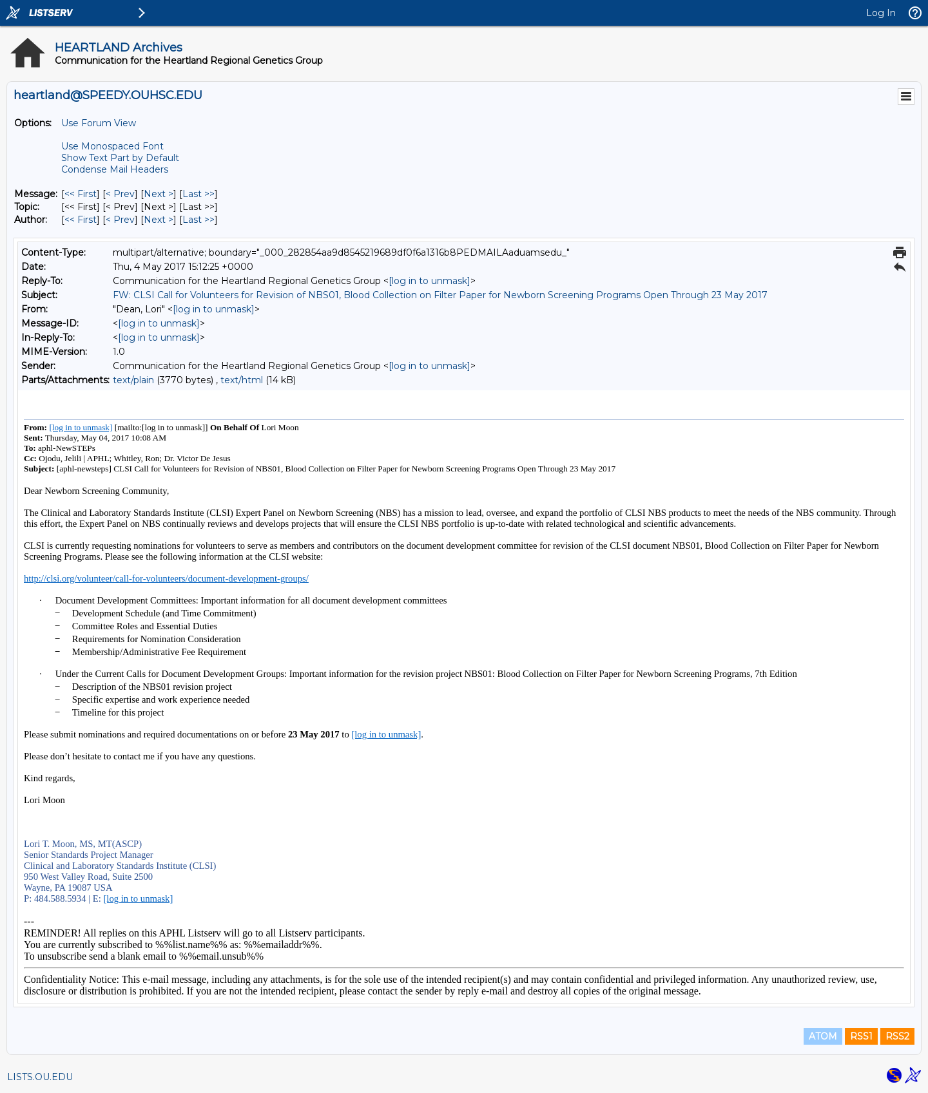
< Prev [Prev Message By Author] (120, 219)
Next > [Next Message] (158, 194)
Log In (881, 13)
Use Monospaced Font (112, 146)
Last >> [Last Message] (198, 194)
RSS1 (861, 1036)
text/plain (133, 380)
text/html (241, 380)
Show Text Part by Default (120, 158)
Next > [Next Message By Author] (158, 219)
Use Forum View (98, 123)
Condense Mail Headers (114, 169)
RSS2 (897, 1036)
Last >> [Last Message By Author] (198, 219)
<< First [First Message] (80, 194)
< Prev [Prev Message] (120, 194)
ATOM (823, 1036)
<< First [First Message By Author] (80, 219)
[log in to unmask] (429, 281)
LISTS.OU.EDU (40, 1077)
